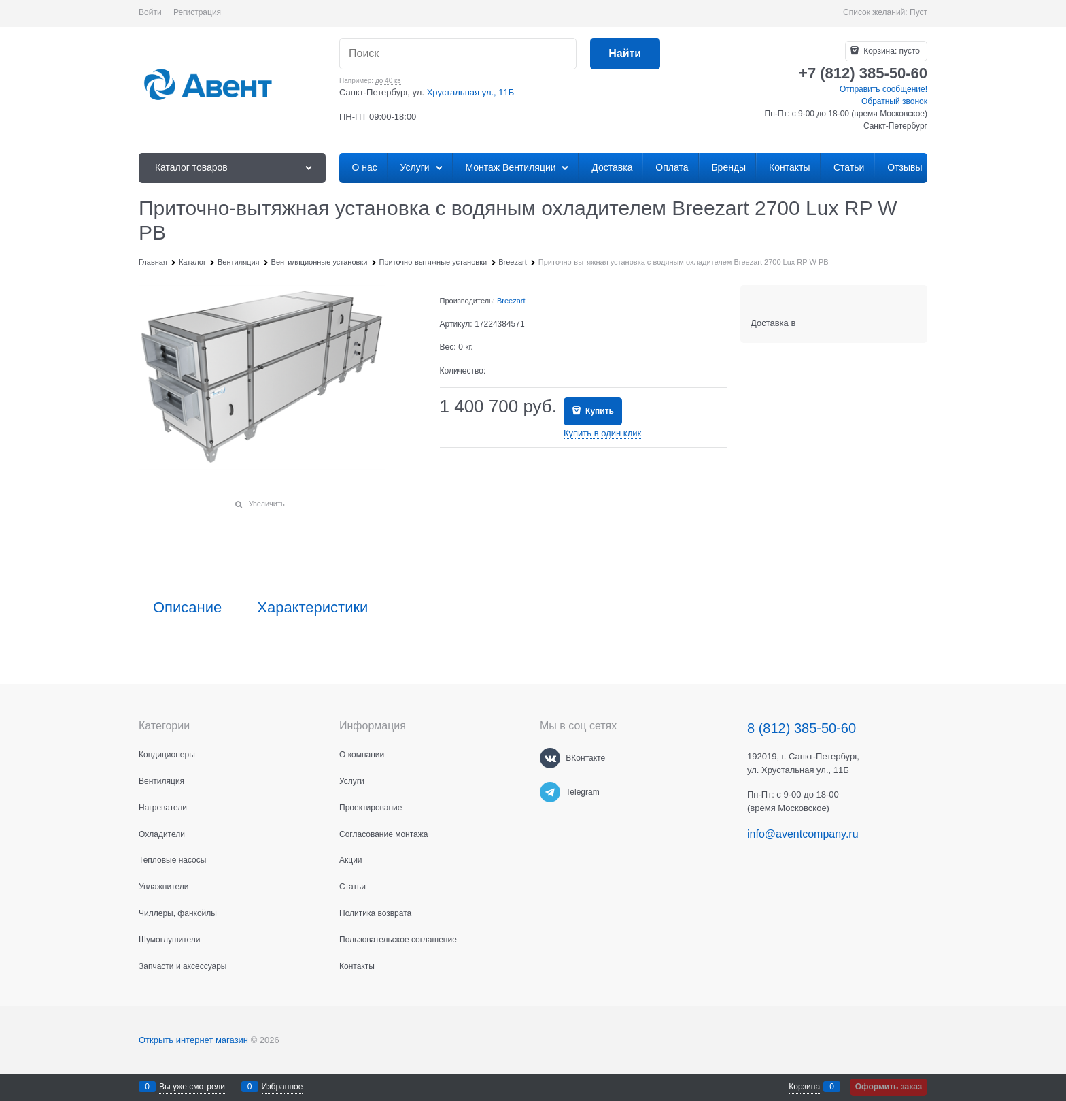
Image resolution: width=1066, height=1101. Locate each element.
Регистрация (197, 12)
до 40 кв (388, 80)
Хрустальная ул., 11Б (471, 92)
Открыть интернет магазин (193, 1040)
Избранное (282, 1086)
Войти (150, 12)
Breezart (511, 301)
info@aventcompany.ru (803, 834)
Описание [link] (187, 607)
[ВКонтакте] (550, 758)
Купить (598, 411)
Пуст (918, 12)
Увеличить (267, 503)
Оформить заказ (888, 1086)
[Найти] (625, 54)
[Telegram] (550, 792)
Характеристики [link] (312, 607)
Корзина (804, 1086)
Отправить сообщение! (883, 89)
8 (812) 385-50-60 (801, 728)
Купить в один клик (602, 433)
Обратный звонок (894, 101)
